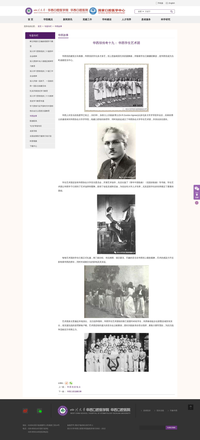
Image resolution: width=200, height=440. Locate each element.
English (172, 3)
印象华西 (173, 410)
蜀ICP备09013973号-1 (84, 425)
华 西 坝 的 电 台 (73, 387)
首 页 (30, 19)
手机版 (160, 3)
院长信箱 (160, 410)
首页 (39, 26)
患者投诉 (147, 410)
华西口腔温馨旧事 (74, 391)
